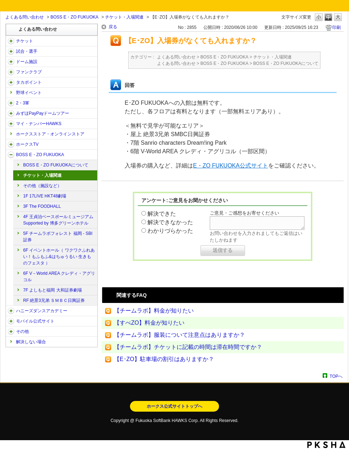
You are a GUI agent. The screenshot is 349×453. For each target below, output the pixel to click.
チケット (24, 40)
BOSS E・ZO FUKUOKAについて (55, 165)
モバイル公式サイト (35, 321)
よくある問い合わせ (24, 17)
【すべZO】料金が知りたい (149, 323)
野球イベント (29, 92)
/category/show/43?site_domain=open (11, 103)
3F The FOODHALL (42, 206)
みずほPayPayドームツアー (42, 113)
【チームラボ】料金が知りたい (154, 311)
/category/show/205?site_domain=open (11, 144)
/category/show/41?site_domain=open (11, 82)
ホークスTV (27, 144)
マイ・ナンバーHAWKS (39, 123)
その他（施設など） (42, 185)
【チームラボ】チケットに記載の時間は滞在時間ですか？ (188, 347)
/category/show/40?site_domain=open (11, 72)
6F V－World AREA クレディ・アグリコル (59, 276)
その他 (22, 331)
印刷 (336, 27)
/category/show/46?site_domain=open (11, 123)
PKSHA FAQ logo (326, 444)
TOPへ (336, 376)
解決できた (161, 214)
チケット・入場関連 (124, 17)
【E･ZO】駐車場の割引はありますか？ (164, 359)
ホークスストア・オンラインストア (50, 134)
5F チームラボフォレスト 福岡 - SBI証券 (58, 236)
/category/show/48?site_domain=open (11, 321)
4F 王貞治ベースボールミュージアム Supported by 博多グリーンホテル (58, 220)
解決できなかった (170, 222)
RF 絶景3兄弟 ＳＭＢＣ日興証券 (54, 300)
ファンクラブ (29, 72)
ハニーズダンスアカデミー (41, 310)
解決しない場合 (31, 341)
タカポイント (29, 82)
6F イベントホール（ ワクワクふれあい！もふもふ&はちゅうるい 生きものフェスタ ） (59, 257)
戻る (113, 26)
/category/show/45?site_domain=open (11, 113)
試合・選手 (26, 51)
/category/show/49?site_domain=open (11, 331)
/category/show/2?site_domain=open (11, 41)
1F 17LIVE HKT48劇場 (44, 196)
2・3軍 (22, 103)
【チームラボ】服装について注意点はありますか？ (179, 335)
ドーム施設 (26, 61)
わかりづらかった (170, 231)
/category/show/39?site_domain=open (11, 61)
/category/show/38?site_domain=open (11, 51)
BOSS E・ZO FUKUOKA (75, 17)
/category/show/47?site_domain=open (11, 311)
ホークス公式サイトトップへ (174, 406)
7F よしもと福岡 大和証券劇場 (52, 290)
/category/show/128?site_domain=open (11, 154)
